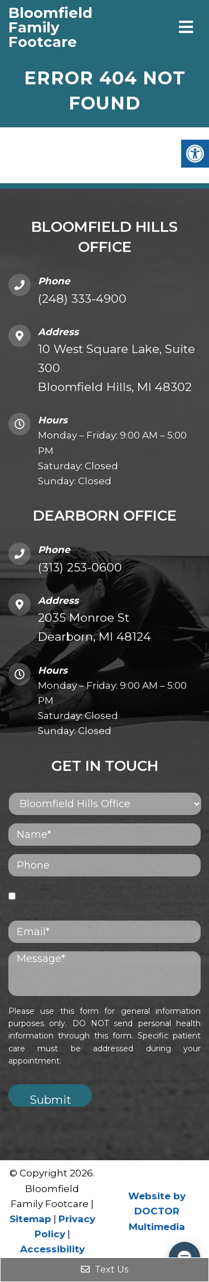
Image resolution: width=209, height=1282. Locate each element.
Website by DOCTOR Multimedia (157, 1211)
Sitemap (30, 1218)
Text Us (104, 1269)
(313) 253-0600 (80, 567)
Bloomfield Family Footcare (27, 27)
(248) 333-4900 (82, 299)
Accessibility (52, 1249)
